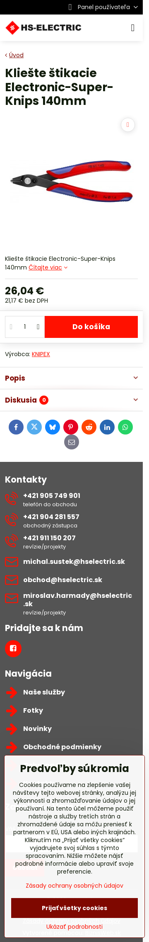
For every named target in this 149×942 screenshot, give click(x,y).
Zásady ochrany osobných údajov (74, 885)
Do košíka (91, 327)
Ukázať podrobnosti (74, 927)
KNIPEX (41, 354)
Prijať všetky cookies (74, 908)
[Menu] (133, 27)
